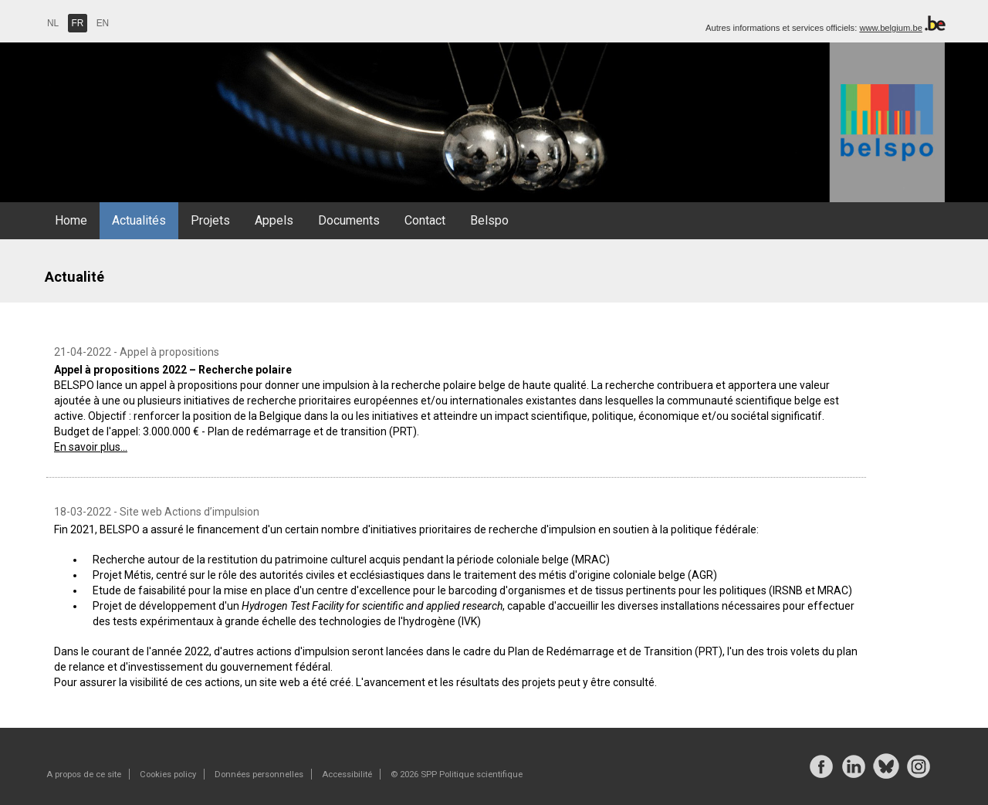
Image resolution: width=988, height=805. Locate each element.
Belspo (489, 220)
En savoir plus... (90, 447)
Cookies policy (168, 774)
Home (71, 220)
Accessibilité (347, 774)
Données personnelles (259, 774)
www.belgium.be (890, 27)
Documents (349, 220)
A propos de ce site (83, 774)
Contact (424, 220)
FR (78, 23)
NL (53, 23)
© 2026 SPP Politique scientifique (457, 774)
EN (103, 23)
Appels (274, 220)
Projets (210, 220)
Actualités (139, 220)
